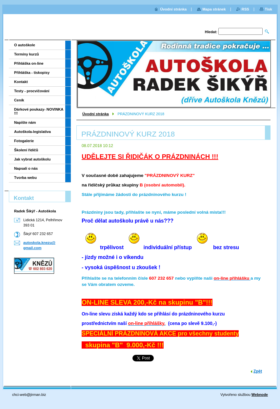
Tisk (268, 9)
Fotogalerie (24, 141)
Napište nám (25, 122)
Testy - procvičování (31, 91)
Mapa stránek (214, 9)
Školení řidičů (26, 150)
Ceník (19, 100)
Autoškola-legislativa (32, 132)
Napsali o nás (26, 168)
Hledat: (211, 32)
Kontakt (21, 82)
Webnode (259, 395)
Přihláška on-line (29, 63)
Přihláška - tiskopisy (32, 73)
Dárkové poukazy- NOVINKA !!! (38, 111)
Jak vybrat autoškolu (32, 159)
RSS (245, 9)
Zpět (257, 371)
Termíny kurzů (26, 54)
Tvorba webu (25, 178)
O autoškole (24, 45)
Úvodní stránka (95, 114)
